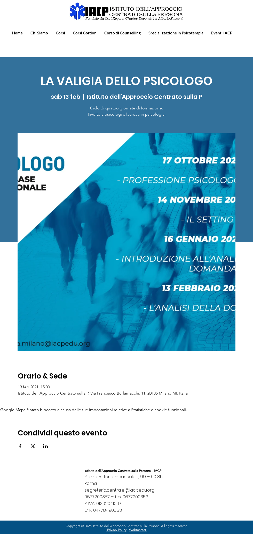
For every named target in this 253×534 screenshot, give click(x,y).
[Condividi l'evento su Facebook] (20, 446)
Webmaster (138, 530)
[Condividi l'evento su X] (32, 446)
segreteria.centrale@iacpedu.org (119, 490)
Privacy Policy (116, 530)
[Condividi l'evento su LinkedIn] (45, 446)
